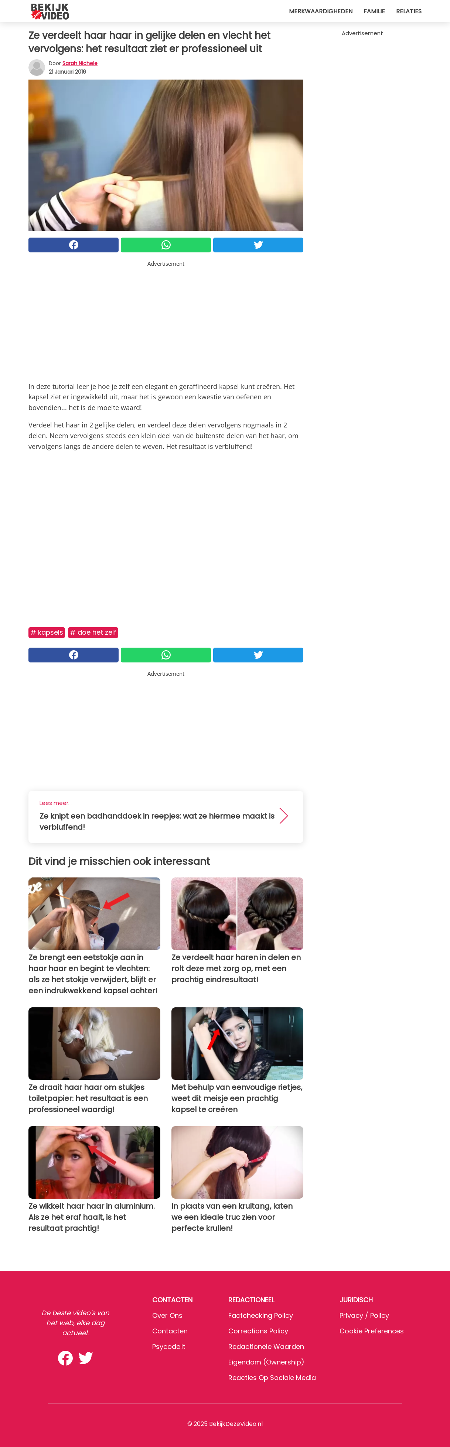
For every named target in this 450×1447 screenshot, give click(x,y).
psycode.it (168, 1346)
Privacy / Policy (364, 1315)
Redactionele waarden (266, 1346)
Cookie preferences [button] (372, 1331)
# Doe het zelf (93, 632)
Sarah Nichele (80, 63)
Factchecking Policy (260, 1315)
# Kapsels (46, 632)
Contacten (170, 1331)
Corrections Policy (258, 1331)
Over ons (167, 1315)
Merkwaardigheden (320, 11)
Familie (374, 11)
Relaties (409, 11)
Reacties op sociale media (272, 1377)
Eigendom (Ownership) (266, 1362)
